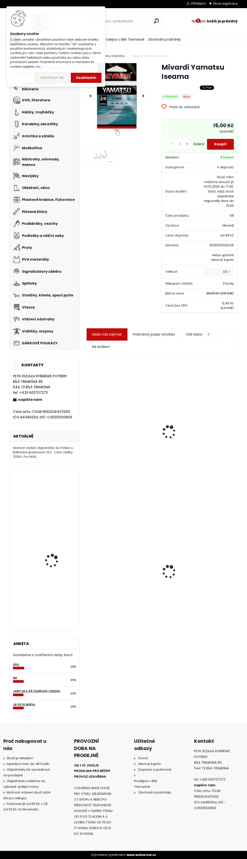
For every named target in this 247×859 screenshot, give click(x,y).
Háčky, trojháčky (113, 56)
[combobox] (218, 275)
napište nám (30, 399)
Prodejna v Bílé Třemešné (123, 39)
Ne (15, 678)
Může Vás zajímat (107, 337)
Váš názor (199, 337)
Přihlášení (198, 3)
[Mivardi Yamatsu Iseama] (116, 96)
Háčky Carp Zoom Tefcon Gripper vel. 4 (54, 595)
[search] (156, 21)
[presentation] (90, 95)
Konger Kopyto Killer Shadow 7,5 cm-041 (198, 574)
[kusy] (177, 146)
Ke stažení (101, 349)
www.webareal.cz (141, 855)
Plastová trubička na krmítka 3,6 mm (199, 387)
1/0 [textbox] (225, 275)
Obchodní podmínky (164, 39)
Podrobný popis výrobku (154, 337)
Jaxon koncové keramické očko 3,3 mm (122, 389)
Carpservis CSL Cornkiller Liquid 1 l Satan (57, 554)
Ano (16, 664)
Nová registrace (225, 3)
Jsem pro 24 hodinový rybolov (36, 691)
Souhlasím (86, 77)
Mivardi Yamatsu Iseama (51, 492)
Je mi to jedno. (24, 704)
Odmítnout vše (52, 78)
